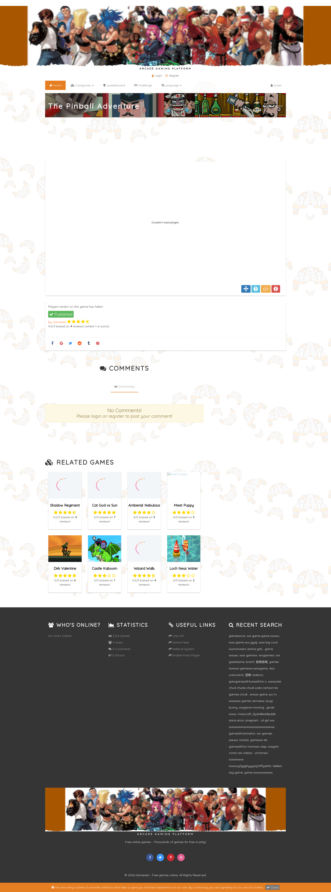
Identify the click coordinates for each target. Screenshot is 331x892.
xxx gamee (264, 733)
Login (157, 75)
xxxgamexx (266, 655)
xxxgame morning (252, 707)
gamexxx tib (258, 740)
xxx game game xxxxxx (263, 636)
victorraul (261, 753)
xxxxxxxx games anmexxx (247, 701)
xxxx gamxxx (248, 655)
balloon (258, 675)
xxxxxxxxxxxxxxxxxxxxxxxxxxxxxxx (252, 727)
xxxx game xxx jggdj (243, 642)
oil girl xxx (267, 720)
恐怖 (248, 675)
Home (267, 105)
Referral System (181, 649)
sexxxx (233, 740)
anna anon (236, 720)
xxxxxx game (259, 694)
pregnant (252, 720)
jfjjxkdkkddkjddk (264, 714)
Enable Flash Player (184, 655)
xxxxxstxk (274, 681)
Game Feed (179, 642)
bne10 (250, 662)
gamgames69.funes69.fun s (248, 681)
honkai (244, 740)
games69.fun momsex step (247, 746)
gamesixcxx (237, 636)
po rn (273, 694)
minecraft (244, 714)
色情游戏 (262, 662)
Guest (276, 85)
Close (272, 887)
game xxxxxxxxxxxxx (258, 772)
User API (176, 636)
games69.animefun (242, 733)
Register (172, 75)
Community (124, 386)
